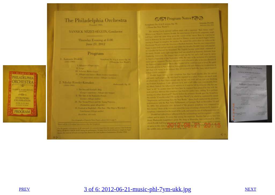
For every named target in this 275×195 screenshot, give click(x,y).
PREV (24, 189)
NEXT (250, 189)
